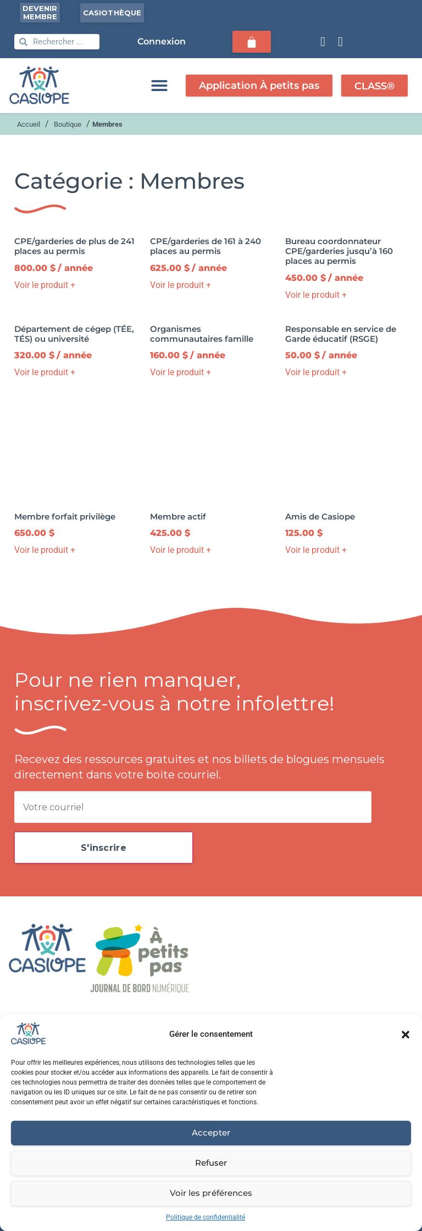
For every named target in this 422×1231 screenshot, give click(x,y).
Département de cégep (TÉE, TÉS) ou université (74, 334)
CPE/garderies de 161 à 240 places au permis (205, 246)
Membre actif (178, 516)
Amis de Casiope (320, 516)
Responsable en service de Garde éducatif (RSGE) (340, 334)
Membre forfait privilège (64, 516)
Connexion (162, 41)
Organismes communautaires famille (201, 334)
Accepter (211, 1132)
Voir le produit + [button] (44, 285)
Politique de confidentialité (205, 1217)
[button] (405, 1034)
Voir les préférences (211, 1193)
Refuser (211, 1162)
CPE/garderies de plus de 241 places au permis (74, 246)
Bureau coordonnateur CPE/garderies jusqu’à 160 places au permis (339, 251)
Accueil (28, 124)
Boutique (67, 124)
